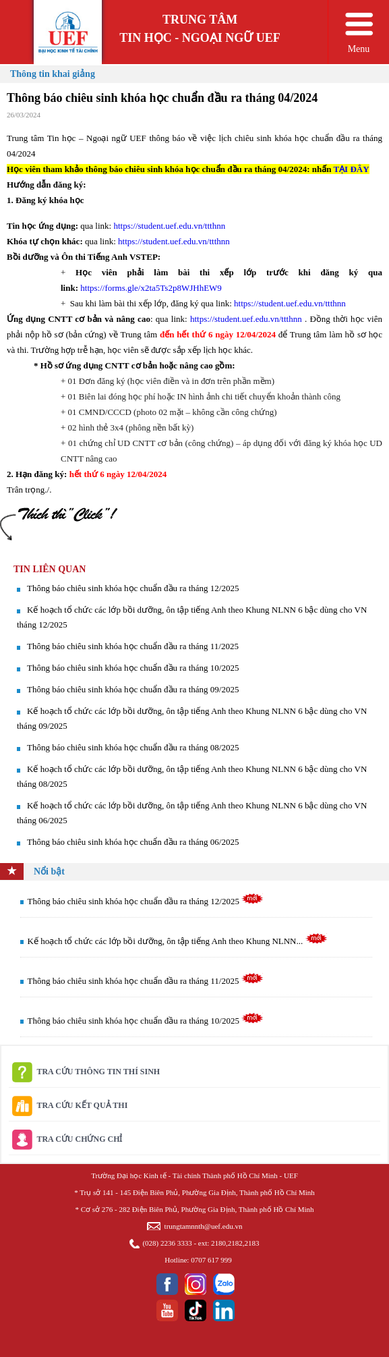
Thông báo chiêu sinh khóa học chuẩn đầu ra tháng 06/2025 (133, 842)
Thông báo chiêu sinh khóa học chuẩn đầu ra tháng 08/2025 (133, 747)
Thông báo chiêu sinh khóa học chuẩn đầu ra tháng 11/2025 (133, 646)
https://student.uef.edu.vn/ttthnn (169, 226)
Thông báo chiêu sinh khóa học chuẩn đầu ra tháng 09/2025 (133, 689)
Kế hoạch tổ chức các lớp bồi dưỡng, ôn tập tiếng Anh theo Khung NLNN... (178, 941)
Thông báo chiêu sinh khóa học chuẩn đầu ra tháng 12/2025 (133, 588)
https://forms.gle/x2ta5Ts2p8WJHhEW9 (151, 288)
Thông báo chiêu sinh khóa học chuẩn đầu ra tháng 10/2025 (133, 668)
